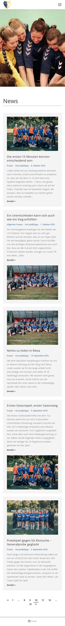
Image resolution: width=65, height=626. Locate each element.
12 (49, 600)
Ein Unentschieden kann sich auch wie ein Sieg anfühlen (31, 217)
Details (10, 201)
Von (22, 165)
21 (30, 604)
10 (36, 600)
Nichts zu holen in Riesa (23, 351)
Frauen (10, 165)
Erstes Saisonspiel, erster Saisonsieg (32, 405)
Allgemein (11, 224)
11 (43, 600)
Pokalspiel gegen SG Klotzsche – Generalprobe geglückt (29, 542)
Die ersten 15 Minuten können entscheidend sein (28, 158)
